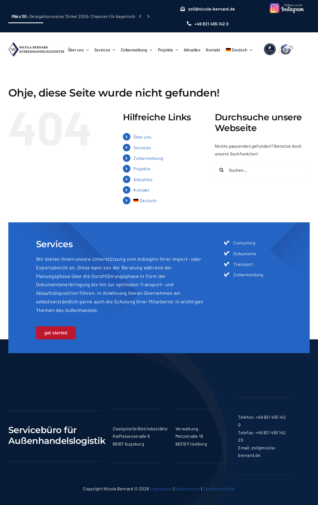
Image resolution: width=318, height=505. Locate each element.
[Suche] (222, 170)
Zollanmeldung (148, 158)
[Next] (148, 16)
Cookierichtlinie (219, 488)
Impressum (161, 488)
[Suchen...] (262, 170)
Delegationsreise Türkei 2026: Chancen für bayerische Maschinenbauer (92, 16)
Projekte (142, 168)
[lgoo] (278, 43)
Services (142, 147)
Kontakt (141, 189)
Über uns (142, 136)
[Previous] (140, 16)
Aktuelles (142, 179)
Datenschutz (187, 488)
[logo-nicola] (36, 40)
